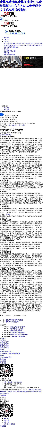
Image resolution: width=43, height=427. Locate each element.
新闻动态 (6, 49)
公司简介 (6, 39)
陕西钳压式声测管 (6, 135)
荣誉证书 (6, 53)
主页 (8, 125)
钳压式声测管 (8, 43)
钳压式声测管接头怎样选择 (19, 334)
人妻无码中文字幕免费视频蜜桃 (30, 45)
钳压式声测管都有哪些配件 (14, 320)
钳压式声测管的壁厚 (12, 322)
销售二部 (6, 422)
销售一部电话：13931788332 (13, 382)
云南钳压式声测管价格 (17, 336)
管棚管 (2, 355)
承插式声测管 (35, 43)
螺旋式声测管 (17, 43)
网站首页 (6, 37)
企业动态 (6, 51)
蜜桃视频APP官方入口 (12, 45)
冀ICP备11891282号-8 (35, 389)
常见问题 (12, 51)
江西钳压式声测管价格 (17, 332)
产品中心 (6, 41)
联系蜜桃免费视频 (9, 54)
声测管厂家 (8, 315)
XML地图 (3, 391)
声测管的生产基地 (16, 331)
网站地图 (3, 426)
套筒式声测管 (26, 43)
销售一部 (6, 420)
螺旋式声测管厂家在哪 (17, 327)
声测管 (8, 214)
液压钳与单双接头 (12, 47)
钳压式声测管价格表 (16, 329)
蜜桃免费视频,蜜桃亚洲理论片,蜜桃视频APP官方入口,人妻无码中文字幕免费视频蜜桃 (21, 5)
